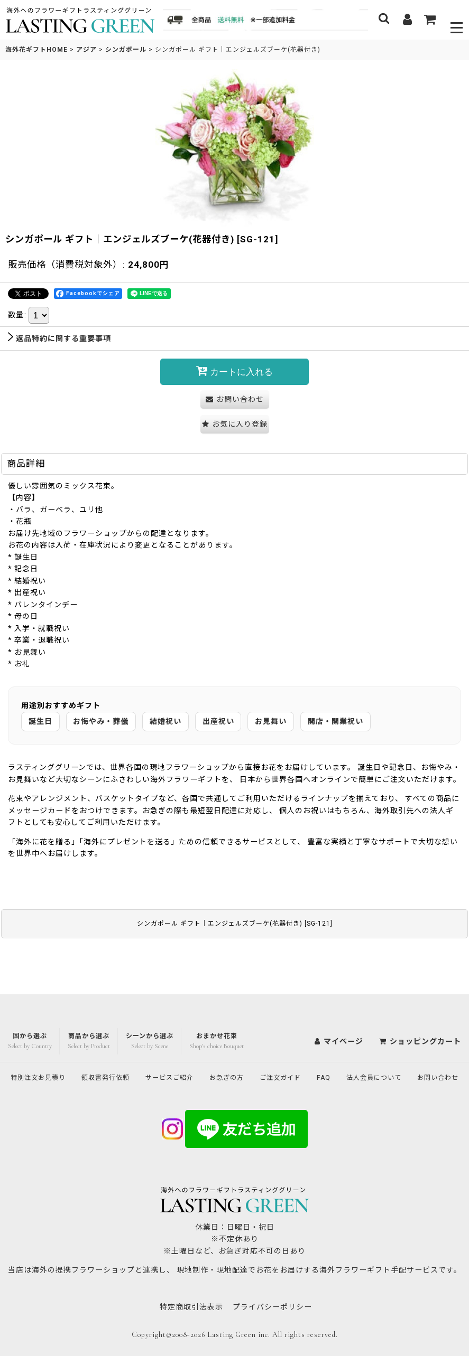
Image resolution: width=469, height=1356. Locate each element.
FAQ (365, 1055)
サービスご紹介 (195, 1055)
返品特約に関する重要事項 (59, 338)
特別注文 (48, 1055)
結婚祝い (165, 721)
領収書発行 (124, 1055)
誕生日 (40, 721)
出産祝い (218, 721)
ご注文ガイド (318, 1055)
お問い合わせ (235, 1077)
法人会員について (421, 1055)
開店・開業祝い (335, 721)
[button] (457, 19)
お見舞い (271, 721)
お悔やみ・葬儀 (100, 721)
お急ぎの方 (259, 1055)
